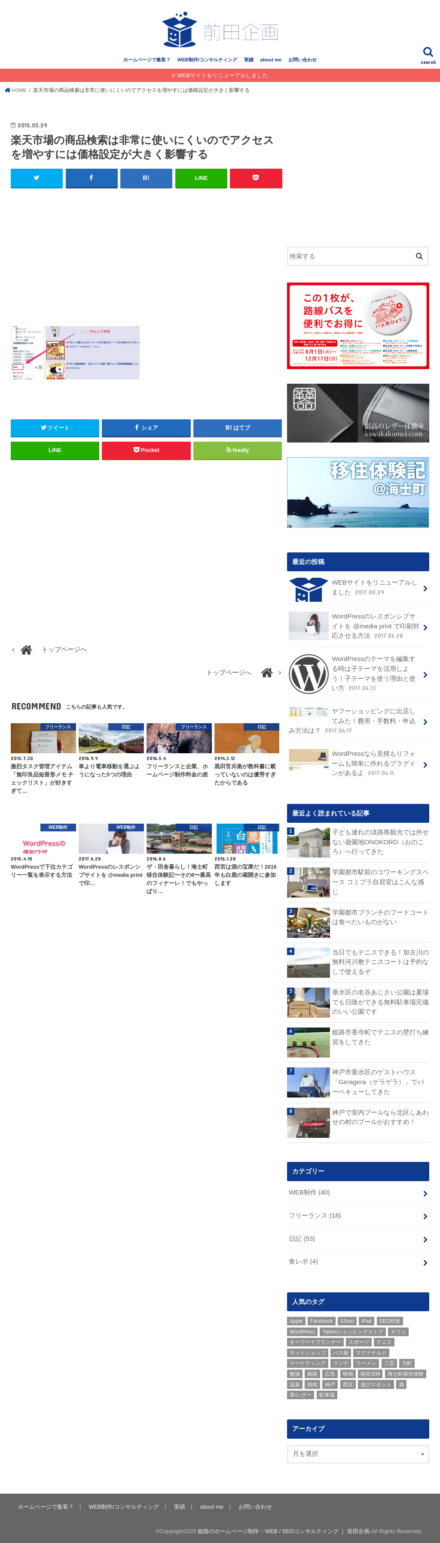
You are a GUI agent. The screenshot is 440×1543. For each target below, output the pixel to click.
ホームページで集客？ (147, 63)
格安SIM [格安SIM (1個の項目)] (370, 1372)
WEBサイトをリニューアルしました (222, 78)
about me (270, 63)
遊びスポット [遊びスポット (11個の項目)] (376, 1382)
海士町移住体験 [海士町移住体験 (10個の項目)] (406, 1372)
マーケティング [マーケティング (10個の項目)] (308, 1361)
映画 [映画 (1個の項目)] (348, 1372)
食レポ (303, 1260)
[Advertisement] (146, 260)
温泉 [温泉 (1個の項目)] (295, 1382)
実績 (249, 63)
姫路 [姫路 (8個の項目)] (312, 1372)
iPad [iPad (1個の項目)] (366, 1319)
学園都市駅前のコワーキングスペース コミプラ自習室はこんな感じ (380, 881)
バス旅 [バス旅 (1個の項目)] (340, 1351)
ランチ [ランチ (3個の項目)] (340, 1361)
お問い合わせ (302, 63)
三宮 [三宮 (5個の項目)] (389, 1361)
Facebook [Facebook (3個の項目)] (321, 1319)
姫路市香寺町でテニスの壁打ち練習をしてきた (380, 1037)
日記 (302, 1237)
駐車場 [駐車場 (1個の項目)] (327, 1393)
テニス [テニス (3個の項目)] (384, 1340)
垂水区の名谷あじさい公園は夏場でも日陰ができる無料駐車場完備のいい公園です (380, 1001)
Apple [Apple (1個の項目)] (296, 1319)
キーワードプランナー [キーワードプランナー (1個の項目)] (315, 1340)
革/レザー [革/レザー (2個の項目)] (301, 1393)
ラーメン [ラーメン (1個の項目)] (366, 1361)
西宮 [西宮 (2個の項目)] (348, 1382)
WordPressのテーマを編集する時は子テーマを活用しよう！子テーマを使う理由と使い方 (355, 676)
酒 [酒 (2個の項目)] (401, 1382)
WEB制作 (309, 1191)
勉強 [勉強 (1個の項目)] (295, 1372)
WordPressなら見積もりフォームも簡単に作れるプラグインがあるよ (355, 763)
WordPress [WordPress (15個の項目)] (302, 1330)
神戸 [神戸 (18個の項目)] (330, 1382)
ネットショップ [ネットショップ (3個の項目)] (308, 1351)
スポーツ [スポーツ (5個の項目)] (358, 1340)
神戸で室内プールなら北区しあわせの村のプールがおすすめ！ (380, 1117)
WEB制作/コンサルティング (207, 63)
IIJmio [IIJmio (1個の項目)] (347, 1319)
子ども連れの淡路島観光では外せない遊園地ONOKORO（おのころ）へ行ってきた (380, 842)
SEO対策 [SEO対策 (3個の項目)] (389, 1319)
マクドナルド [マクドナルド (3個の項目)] (371, 1351)
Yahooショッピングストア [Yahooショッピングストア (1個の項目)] (352, 1330)
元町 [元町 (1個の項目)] (407, 1361)
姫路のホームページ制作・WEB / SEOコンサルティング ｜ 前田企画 (283, 1529)
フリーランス (315, 1214)
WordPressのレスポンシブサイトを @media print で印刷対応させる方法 (355, 629)
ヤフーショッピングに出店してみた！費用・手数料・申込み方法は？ (352, 722)
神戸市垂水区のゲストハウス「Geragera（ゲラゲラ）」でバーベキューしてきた (378, 1081)
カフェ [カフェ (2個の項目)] (398, 1330)
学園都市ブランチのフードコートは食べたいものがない (380, 917)
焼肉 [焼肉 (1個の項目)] (312, 1382)
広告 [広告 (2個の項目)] (330, 1372)
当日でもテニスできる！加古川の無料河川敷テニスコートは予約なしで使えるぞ (380, 961)
